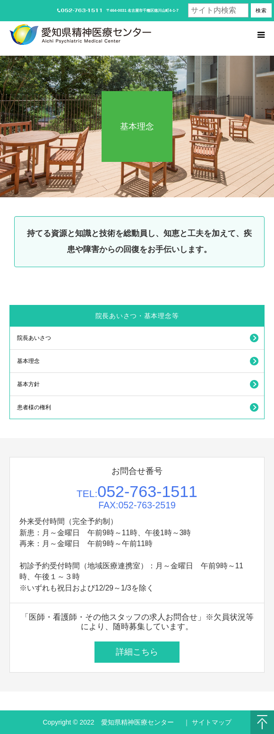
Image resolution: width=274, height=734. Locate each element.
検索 (261, 10)
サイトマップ (211, 722)
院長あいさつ (34, 338)
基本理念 (28, 361)
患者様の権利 (34, 407)
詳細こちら (137, 652)
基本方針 (28, 384)
